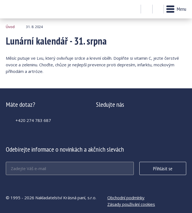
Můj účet (146, 9)
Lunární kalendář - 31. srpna (21, 9)
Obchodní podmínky (126, 197)
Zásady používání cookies (131, 204)
